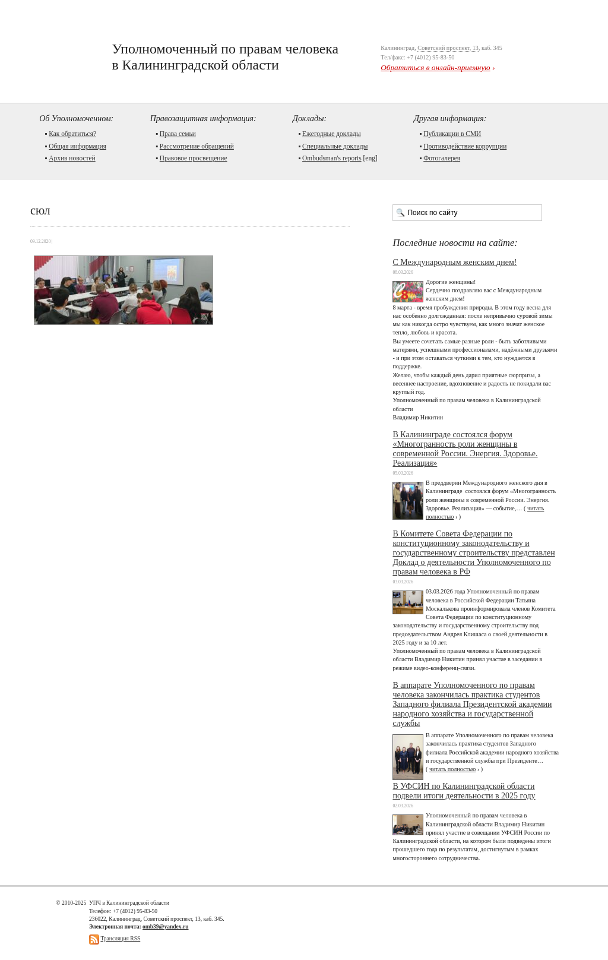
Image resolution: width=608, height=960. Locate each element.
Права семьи (178, 133)
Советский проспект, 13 (448, 48)
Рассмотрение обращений (197, 146)
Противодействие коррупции (464, 146)
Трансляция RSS (120, 938)
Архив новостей (72, 158)
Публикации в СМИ (452, 133)
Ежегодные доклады (331, 133)
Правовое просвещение (193, 158)
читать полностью (452, 769)
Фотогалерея (441, 158)
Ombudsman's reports (332, 158)
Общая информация (77, 146)
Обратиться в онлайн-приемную (435, 67)
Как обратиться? (72, 133)
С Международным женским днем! (454, 262)
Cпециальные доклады (335, 146)
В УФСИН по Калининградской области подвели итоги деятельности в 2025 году (463, 791)
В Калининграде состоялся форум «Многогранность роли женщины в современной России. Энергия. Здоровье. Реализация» (464, 449)
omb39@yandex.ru (165, 926)
